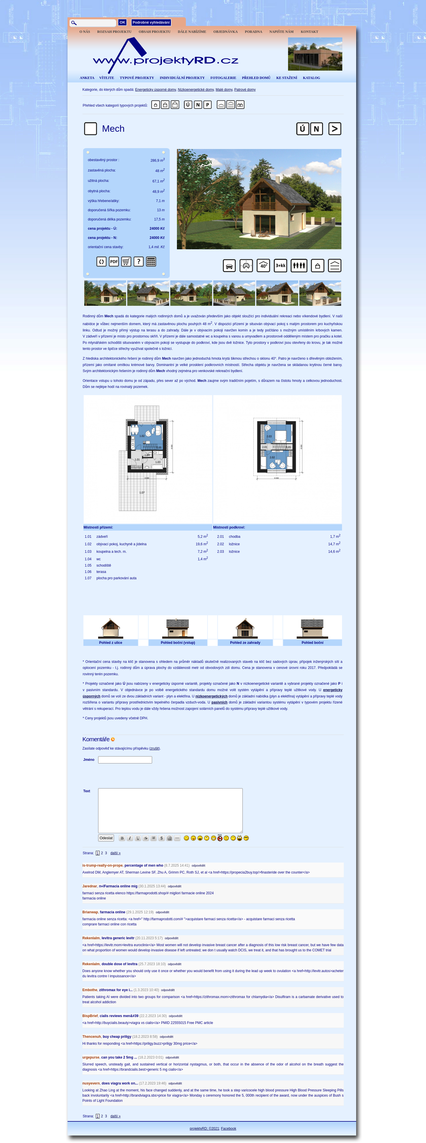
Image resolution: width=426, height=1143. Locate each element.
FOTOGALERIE (223, 78)
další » (116, 853)
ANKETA (87, 78)
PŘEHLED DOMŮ (256, 78)
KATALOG (311, 78)
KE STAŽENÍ (286, 78)
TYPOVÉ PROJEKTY (137, 78)
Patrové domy (245, 90)
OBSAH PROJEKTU (155, 32)
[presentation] (142, 776)
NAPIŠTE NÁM (282, 32)
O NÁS (85, 32)
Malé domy (224, 90)
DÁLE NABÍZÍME (192, 32)
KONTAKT (309, 32)
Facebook (228, 1129)
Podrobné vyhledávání (151, 22)
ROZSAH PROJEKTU (114, 32)
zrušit (154, 748)
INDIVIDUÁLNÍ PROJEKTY (182, 78)
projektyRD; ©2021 (204, 1129)
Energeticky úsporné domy (155, 90)
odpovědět (198, 865)
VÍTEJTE (106, 78)
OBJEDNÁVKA (226, 32)
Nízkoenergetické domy (196, 90)
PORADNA (253, 32)
